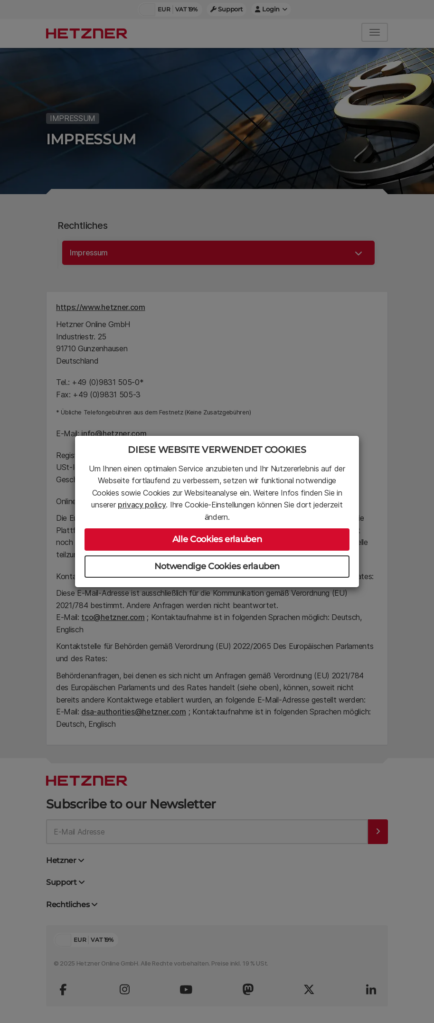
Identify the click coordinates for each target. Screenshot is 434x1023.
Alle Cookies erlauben (217, 539)
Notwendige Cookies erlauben (217, 566)
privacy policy (142, 504)
